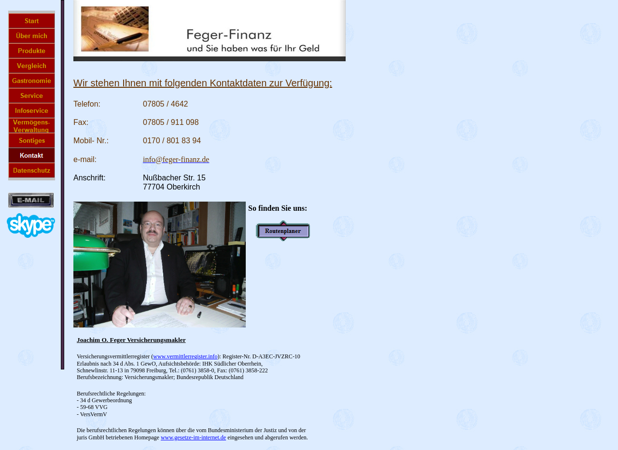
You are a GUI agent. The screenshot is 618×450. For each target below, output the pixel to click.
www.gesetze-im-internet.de (193, 437)
